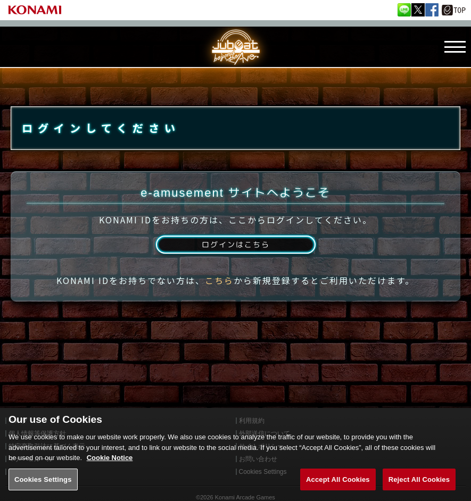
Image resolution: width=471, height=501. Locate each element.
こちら (219, 294)
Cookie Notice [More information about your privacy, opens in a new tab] (110, 467)
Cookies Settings (43, 488)
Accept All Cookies (338, 488)
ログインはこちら (235, 257)
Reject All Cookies (419, 488)
